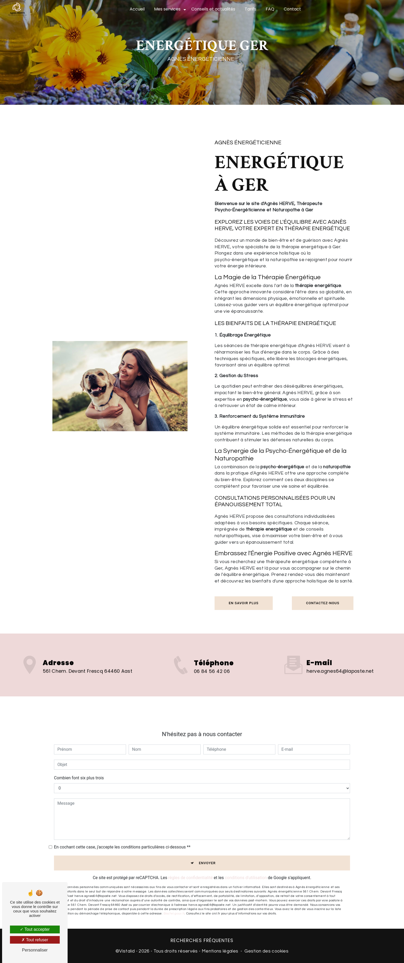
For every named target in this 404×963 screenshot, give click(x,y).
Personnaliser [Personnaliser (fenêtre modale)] (35, 950)
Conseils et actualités (213, 9)
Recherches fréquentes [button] (202, 940)
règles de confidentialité (190, 869)
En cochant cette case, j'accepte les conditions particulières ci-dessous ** (122, 838)
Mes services (167, 9)
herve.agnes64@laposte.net (340, 662)
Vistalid (127, 951)
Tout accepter (35, 929)
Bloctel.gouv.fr (174, 905)
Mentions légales (220, 951)
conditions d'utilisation (246, 869)
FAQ (270, 9)
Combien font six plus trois (79, 769)
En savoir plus (244, 603)
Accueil (137, 9)
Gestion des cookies (266, 951)
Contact (292, 9)
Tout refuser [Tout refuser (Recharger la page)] (34, 940)
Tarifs (250, 9)
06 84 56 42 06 (212, 680)
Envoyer (207, 854)
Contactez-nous (322, 603)
